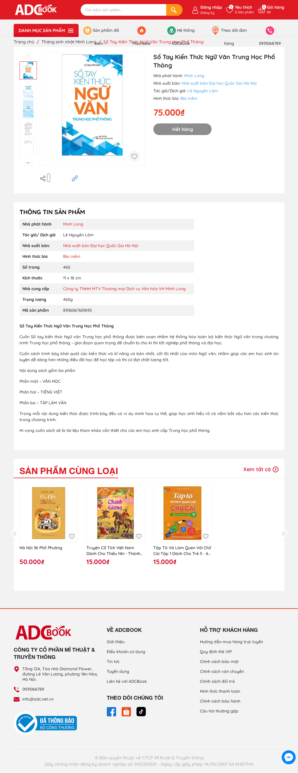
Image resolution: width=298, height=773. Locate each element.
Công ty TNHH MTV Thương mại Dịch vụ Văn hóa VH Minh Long (124, 288)
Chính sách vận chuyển (222, 671)
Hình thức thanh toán (220, 691)
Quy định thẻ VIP (216, 651)
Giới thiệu (116, 641)
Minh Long (194, 75)
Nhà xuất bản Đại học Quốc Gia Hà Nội (219, 83)
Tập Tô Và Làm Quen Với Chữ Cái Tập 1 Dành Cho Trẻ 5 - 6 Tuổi (182, 550)
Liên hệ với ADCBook (127, 681)
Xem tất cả (261, 469)
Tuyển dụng (118, 671)
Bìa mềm (189, 98)
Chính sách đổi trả (217, 681)
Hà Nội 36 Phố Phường (40, 547)
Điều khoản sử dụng (126, 651)
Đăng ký (207, 12)
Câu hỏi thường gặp (219, 711)
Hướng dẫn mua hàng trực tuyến (231, 641)
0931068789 (33, 689)
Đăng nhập (211, 7)
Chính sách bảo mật (219, 661)
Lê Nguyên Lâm (202, 90)
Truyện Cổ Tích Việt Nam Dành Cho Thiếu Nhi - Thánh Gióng (113, 550)
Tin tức (113, 661)
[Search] (174, 10)
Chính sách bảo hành (220, 701)
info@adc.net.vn (38, 699)
